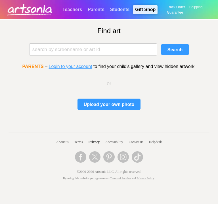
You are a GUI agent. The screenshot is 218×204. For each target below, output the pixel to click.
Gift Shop (145, 9)
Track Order (176, 7)
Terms (78, 142)
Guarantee (175, 12)
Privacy (94, 142)
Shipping (196, 7)
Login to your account (70, 66)
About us (62, 142)
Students (119, 9)
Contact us (136, 142)
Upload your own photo (109, 104)
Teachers (72, 9)
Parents (96, 9)
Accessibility (114, 142)
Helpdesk (155, 142)
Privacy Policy (145, 178)
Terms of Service (120, 178)
